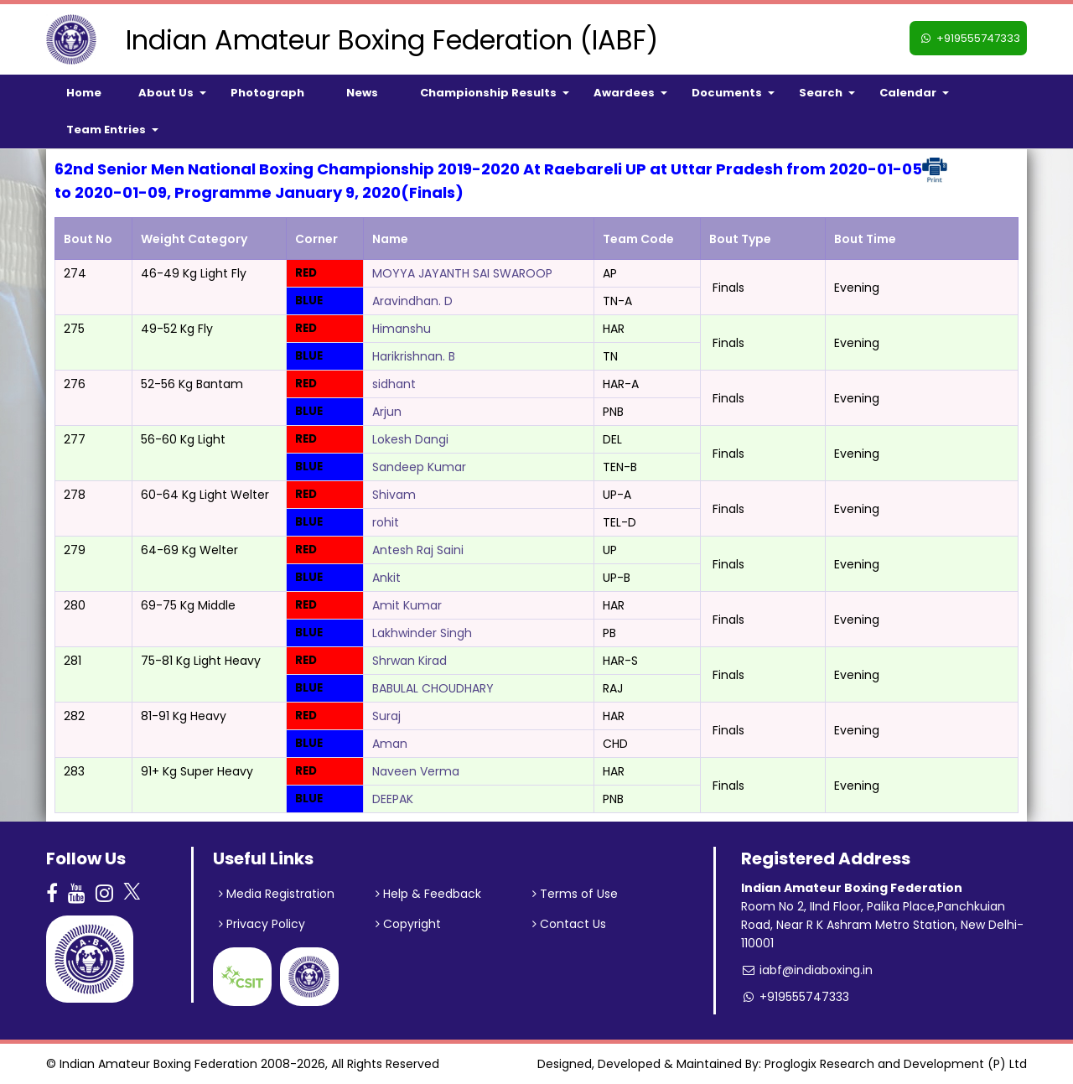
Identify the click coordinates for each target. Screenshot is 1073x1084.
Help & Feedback (428, 893)
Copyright (408, 923)
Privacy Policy (262, 923)
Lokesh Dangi (410, 439)
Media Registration (276, 893)
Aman (389, 743)
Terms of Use (575, 893)
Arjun (387, 411)
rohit (385, 522)
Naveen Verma (415, 771)
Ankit (386, 577)
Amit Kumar (407, 605)
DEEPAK (392, 799)
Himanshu (401, 328)
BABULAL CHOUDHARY (433, 688)
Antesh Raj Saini (418, 550)
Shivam (394, 494)
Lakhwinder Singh (422, 633)
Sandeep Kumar (419, 467)
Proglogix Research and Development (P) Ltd (896, 1063)
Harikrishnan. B (413, 356)
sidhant (394, 384)
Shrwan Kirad (409, 660)
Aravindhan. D (412, 301)
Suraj (386, 716)
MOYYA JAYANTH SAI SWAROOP (462, 273)
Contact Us (569, 923)
